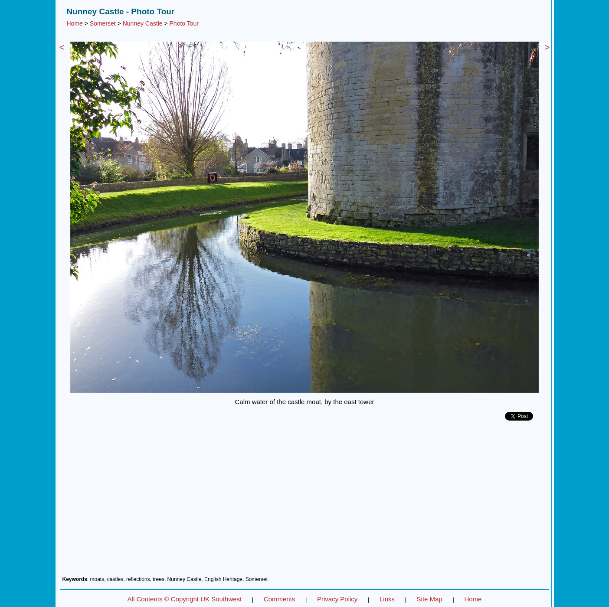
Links (387, 599)
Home (75, 23)
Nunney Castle (143, 23)
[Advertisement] (304, 501)
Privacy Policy (337, 599)
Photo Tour (184, 23)
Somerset (103, 23)
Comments (279, 599)
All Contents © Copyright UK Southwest (185, 599)
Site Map (429, 599)
